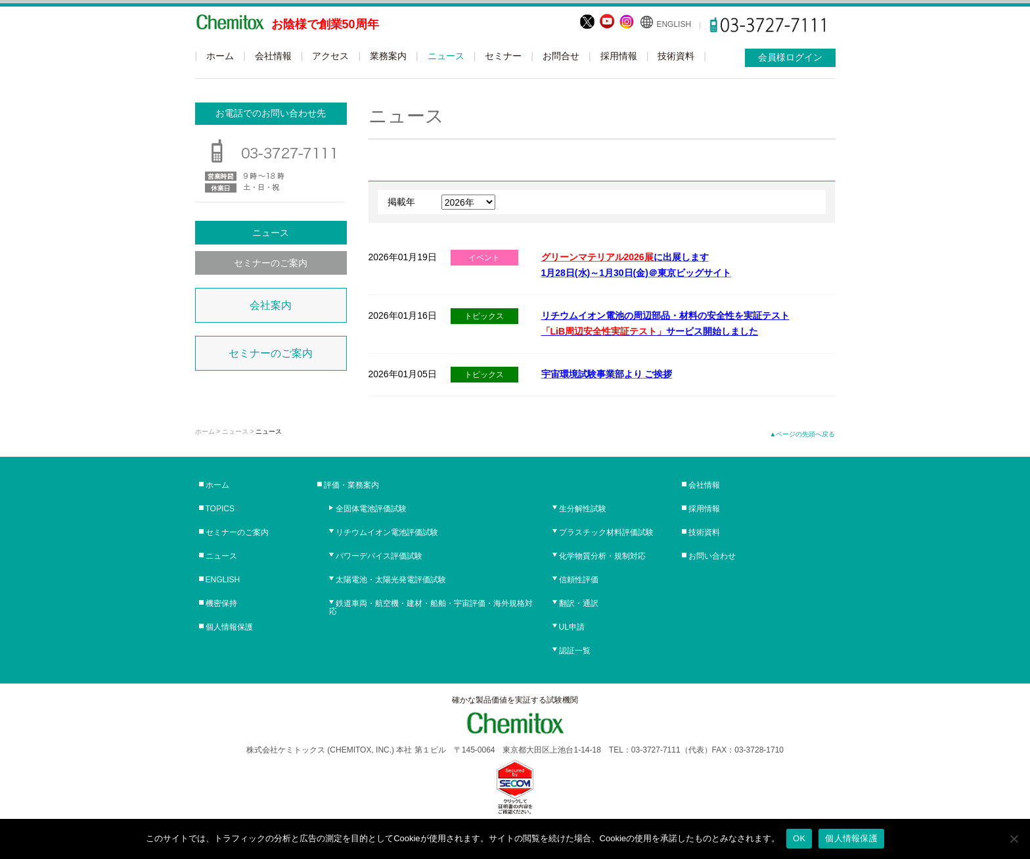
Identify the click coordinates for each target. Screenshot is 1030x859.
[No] (1013, 838)
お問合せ (561, 56)
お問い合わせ (712, 556)
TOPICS (220, 508)
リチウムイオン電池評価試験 (387, 532)
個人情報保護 (229, 627)
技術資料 (676, 56)
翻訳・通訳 (578, 603)
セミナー (503, 56)
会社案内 (271, 305)
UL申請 (572, 627)
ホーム (220, 56)
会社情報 (273, 56)
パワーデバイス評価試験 (379, 556)
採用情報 (618, 56)
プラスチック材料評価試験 (606, 532)
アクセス (330, 56)
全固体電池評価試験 (371, 508)
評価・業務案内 (351, 485)
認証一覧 (575, 650)
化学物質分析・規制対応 (602, 556)
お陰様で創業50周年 (325, 24)
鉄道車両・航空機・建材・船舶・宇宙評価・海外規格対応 (431, 607)
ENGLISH (673, 24)
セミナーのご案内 (270, 263)
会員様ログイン (790, 57)
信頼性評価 (578, 579)
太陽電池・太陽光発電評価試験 (391, 579)
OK (799, 838)
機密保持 (221, 603)
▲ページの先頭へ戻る (803, 434)
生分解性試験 (582, 508)
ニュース (446, 56)
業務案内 (388, 56)
